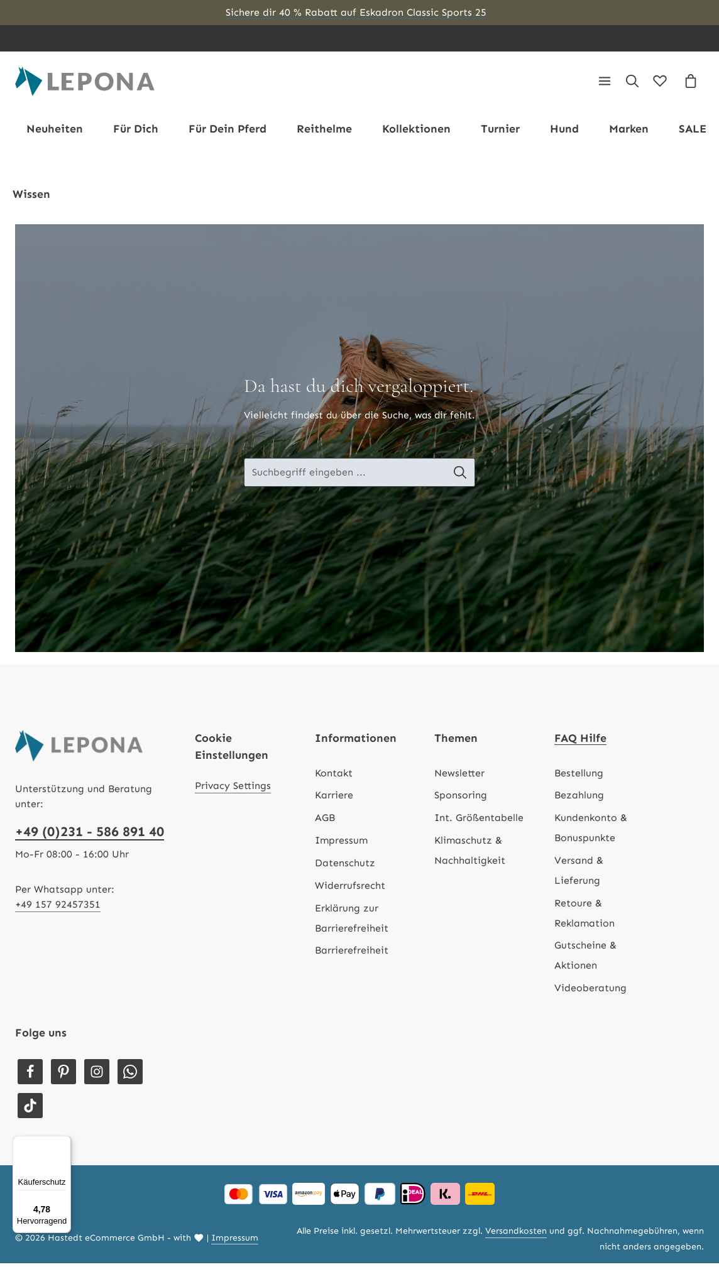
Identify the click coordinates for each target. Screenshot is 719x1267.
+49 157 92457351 (58, 907)
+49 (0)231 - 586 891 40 (89, 835)
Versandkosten (516, 1234)
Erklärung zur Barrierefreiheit (351, 921)
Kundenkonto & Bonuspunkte (590, 831)
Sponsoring (460, 799)
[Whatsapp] (130, 1074)
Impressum (341, 843)
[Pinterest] (63, 1074)
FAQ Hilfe (580, 741)
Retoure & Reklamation (584, 916)
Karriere (334, 799)
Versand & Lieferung (578, 873)
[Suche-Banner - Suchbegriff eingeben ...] (345, 475)
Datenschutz (345, 866)
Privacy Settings (233, 789)
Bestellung (578, 776)
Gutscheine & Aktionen (585, 959)
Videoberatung (590, 991)
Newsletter (459, 776)
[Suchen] (632, 82)
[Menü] (604, 82)
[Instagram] (96, 1074)
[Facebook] (30, 1074)
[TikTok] (30, 1109)
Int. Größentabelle (479, 821)
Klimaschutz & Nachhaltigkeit (469, 853)
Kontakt (334, 776)
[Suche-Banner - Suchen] (463, 475)
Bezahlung (579, 799)
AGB (325, 821)
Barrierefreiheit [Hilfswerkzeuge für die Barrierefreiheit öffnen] (351, 954)
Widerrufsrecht (350, 889)
